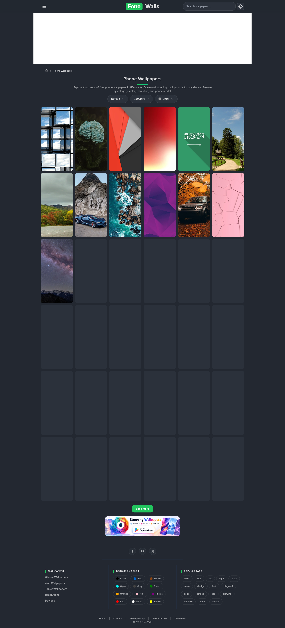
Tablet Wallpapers (56, 588)
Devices (50, 600)
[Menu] (44, 6)
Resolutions (52, 594)
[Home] (46, 70)
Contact (117, 618)
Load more (142, 508)
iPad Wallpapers (55, 583)
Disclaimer (180, 618)
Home (102, 618)
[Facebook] (132, 551)
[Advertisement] (142, 38)
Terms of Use (160, 618)
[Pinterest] (142, 551)
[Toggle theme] (240, 6)
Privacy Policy (137, 618)
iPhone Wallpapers (56, 577)
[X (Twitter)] (152, 551)
